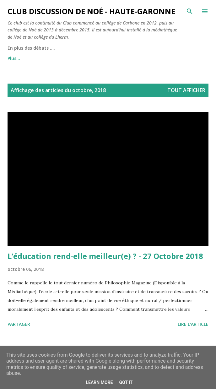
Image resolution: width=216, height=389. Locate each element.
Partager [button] (19, 324)
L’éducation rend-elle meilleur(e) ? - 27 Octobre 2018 (105, 256)
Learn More (99, 382)
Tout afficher (186, 90)
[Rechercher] (189, 11)
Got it (125, 382)
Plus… (14, 58)
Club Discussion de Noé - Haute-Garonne (91, 11)
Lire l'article (193, 324)
